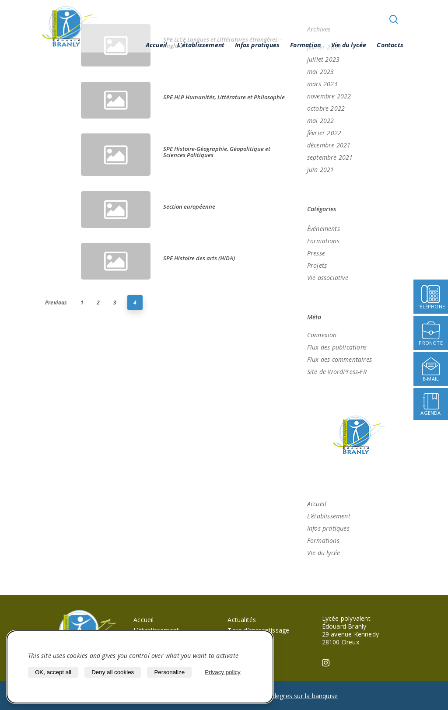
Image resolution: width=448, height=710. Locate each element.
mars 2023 (322, 84)
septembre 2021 (330, 157)
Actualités (242, 620)
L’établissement (200, 45)
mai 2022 (320, 120)
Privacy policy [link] (222, 672)
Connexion (322, 335)
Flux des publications (337, 347)
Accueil (156, 45)
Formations (323, 241)
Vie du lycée (348, 45)
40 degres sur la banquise (300, 696)
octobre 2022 (326, 108)
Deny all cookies (112, 672)
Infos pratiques (257, 45)
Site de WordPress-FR (337, 371)
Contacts (390, 45)
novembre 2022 (329, 96)
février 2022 (324, 133)
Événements (323, 228)
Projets (317, 265)
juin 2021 (320, 169)
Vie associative (327, 277)
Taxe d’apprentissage (258, 630)
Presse (316, 253)
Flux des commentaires (339, 359)
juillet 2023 (323, 59)
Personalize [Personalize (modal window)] (169, 672)
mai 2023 (320, 71)
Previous (56, 302)
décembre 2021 (329, 145)
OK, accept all (53, 672)
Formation (305, 45)
